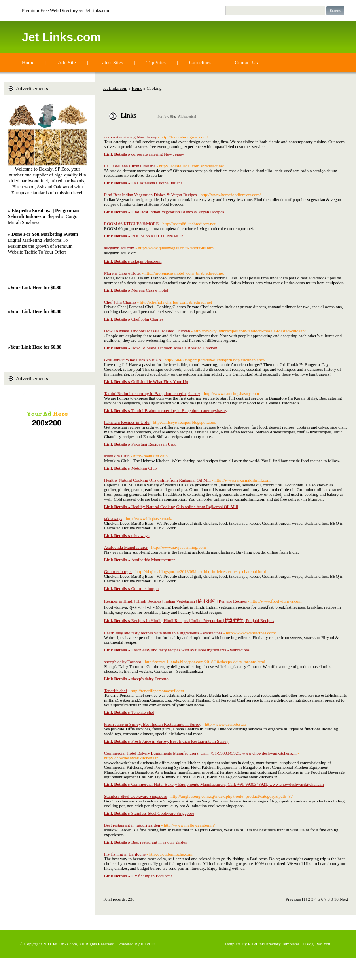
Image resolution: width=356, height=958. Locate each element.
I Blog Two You (316, 943)
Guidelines (200, 62)
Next (344, 899)
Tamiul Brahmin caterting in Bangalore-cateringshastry (152, 393)
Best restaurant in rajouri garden (132, 825)
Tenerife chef (115, 690)
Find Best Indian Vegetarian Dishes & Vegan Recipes (150, 194)
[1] (304, 899)
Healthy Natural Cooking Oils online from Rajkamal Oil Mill (157, 480)
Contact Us (246, 62)
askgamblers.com (119, 247)
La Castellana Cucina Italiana (129, 165)
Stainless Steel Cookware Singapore (135, 796)
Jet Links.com (61, 37)
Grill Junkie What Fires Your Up (132, 359)
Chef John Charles (120, 302)
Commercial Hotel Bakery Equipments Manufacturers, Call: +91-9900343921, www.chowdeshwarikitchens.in (200, 753)
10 (336, 899)
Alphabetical (187, 116)
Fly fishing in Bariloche (125, 854)
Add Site (67, 62)
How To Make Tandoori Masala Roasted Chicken (147, 330)
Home (28, 62)
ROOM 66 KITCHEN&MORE (131, 223)
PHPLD (148, 943)
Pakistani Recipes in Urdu (127, 422)
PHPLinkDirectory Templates (274, 943)
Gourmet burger (118, 571)
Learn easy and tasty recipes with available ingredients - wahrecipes (163, 632)
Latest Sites (111, 62)
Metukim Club (116, 455)
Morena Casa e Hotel (122, 273)
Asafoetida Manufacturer (126, 547)
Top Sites (156, 62)
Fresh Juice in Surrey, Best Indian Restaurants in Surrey (152, 724)
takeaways (113, 518)
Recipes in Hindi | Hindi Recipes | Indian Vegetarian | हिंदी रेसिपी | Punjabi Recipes (175, 601)
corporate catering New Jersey (130, 137)
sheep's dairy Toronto (122, 661)
